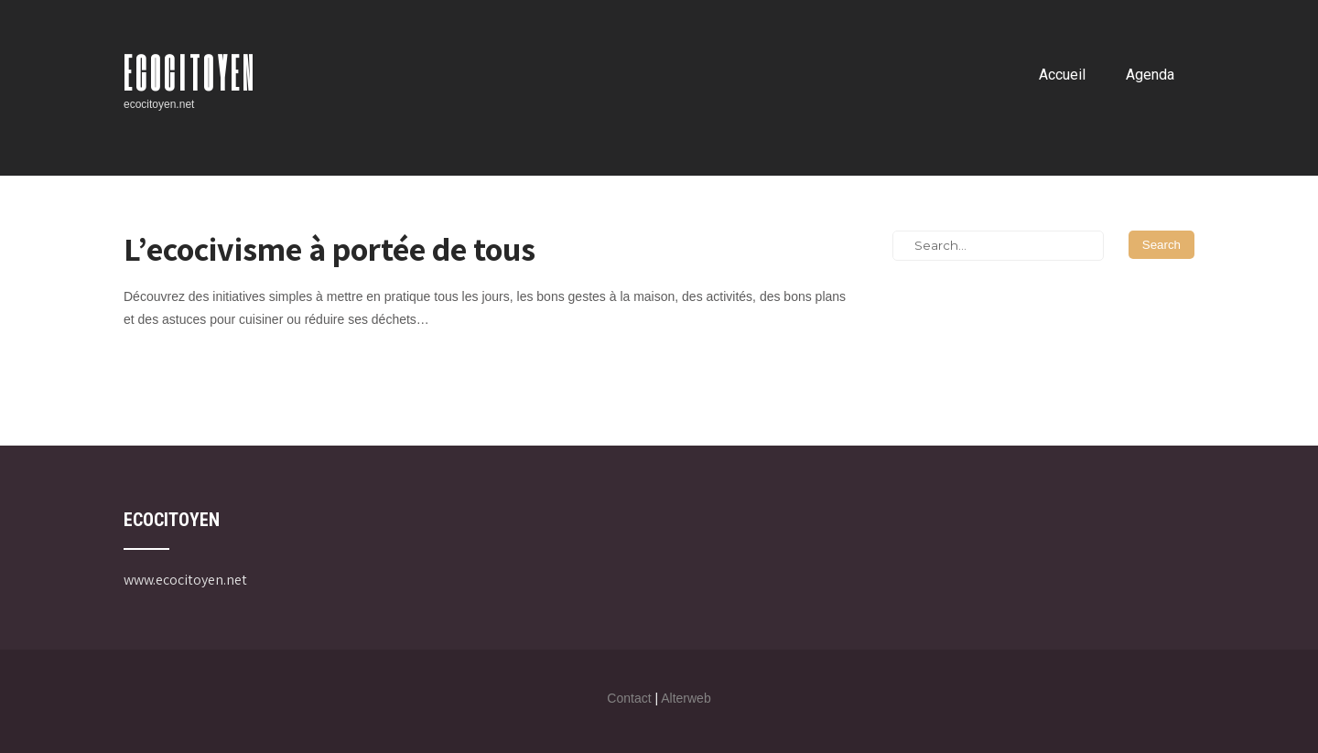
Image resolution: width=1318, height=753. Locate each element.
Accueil (1062, 74)
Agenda (1150, 74)
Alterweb (685, 698)
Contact (629, 698)
